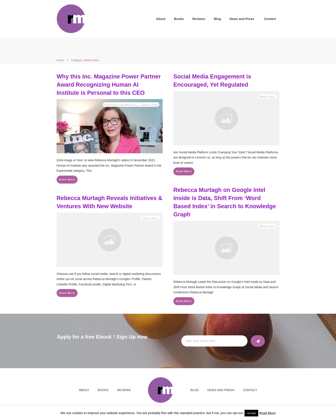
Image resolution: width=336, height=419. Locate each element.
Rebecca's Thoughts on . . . (123, 104)
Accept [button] (251, 413)
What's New (150, 104)
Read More (267, 413)
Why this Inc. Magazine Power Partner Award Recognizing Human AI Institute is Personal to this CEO (109, 84)
